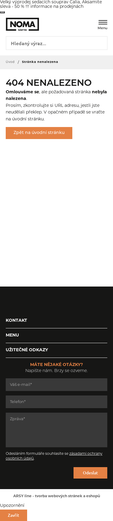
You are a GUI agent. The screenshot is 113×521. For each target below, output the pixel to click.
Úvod (10, 62)
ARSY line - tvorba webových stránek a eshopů (56, 496)
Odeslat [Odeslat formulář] (90, 473)
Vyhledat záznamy (101, 42)
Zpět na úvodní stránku (39, 133)
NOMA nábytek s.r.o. (18, 24)
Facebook (10, 301)
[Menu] (103, 22)
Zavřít (2, 12)
